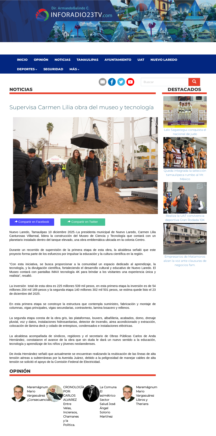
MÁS (74, 69)
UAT (140, 60)
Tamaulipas (87, 60)
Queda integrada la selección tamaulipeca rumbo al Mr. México (185, 175)
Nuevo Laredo (164, 60)
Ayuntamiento (118, 60)
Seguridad (53, 69)
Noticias (62, 60)
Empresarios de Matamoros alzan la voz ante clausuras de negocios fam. (185, 261)
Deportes (27, 69)
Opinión (41, 60)
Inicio (22, 60)
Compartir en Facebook (32, 221)
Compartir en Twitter (83, 221)
